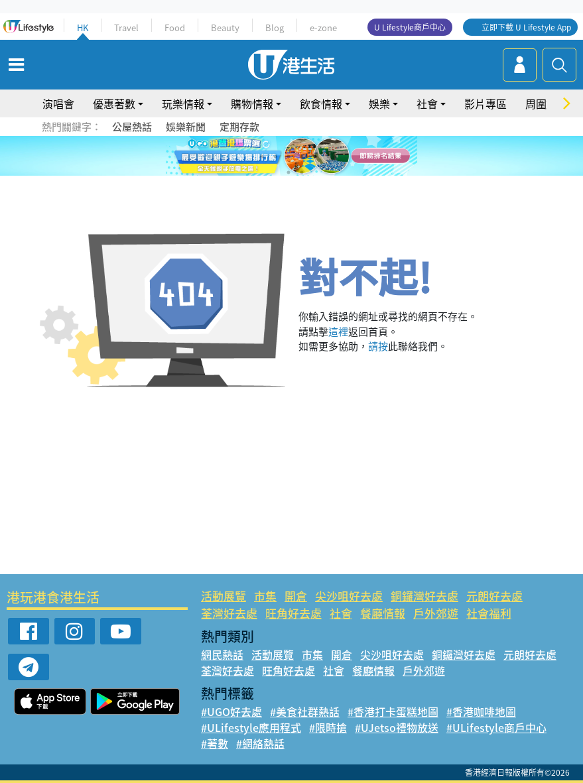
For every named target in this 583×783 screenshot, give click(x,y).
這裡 (338, 331)
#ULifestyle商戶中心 (496, 727)
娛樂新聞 (186, 126)
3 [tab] (288, 156)
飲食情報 (321, 103)
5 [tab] (315, 156)
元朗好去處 (494, 595)
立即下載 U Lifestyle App (526, 27)
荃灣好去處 (229, 613)
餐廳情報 (382, 613)
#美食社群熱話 (305, 711)
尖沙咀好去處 (349, 595)
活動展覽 (223, 595)
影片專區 (485, 103)
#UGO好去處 (231, 711)
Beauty (225, 27)
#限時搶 (328, 727)
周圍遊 (541, 103)
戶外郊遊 (435, 613)
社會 (427, 103)
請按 (378, 346)
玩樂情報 (183, 103)
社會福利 (488, 613)
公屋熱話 (132, 126)
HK (82, 27)
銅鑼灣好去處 (424, 595)
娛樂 (379, 103)
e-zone (323, 27)
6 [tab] (328, 156)
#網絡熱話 (260, 743)
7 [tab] (288, 172)
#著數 (214, 743)
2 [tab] (275, 156)
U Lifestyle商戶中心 (410, 27)
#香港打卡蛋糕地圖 (393, 711)
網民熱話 (222, 654)
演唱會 (58, 103)
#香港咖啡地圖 (481, 711)
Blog (274, 27)
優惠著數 (114, 103)
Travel (126, 27)
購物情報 (252, 103)
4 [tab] (301, 156)
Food (174, 27)
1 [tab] (262, 156)
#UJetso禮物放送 (396, 727)
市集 (265, 595)
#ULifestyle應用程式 (251, 727)
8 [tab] (301, 172)
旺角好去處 (293, 613)
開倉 (296, 595)
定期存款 (239, 126)
